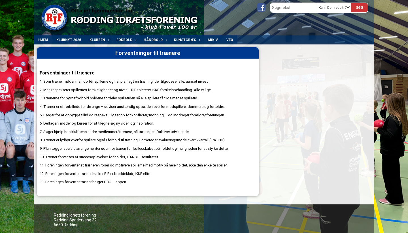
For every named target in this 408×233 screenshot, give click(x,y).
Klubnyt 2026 (68, 40)
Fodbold (125, 40)
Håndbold (154, 40)
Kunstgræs (186, 40)
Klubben (99, 40)
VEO (229, 40)
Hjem (43, 40)
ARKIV (212, 40)
